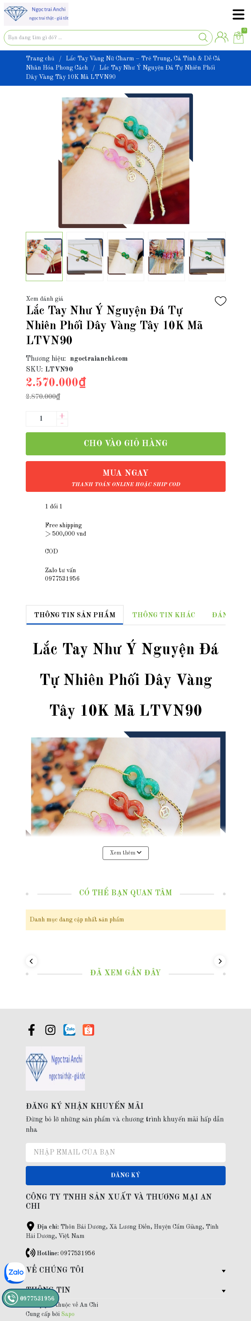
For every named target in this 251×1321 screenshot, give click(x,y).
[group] (126, 160)
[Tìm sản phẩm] (108, 37)
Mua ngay (125, 478)
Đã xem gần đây (125, 973)
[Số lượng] (41, 418)
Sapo (68, 1314)
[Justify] (203, 37)
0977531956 (77, 1254)
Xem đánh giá (44, 299)
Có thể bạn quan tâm (125, 893)
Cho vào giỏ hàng (125, 444)
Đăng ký (125, 1176)
